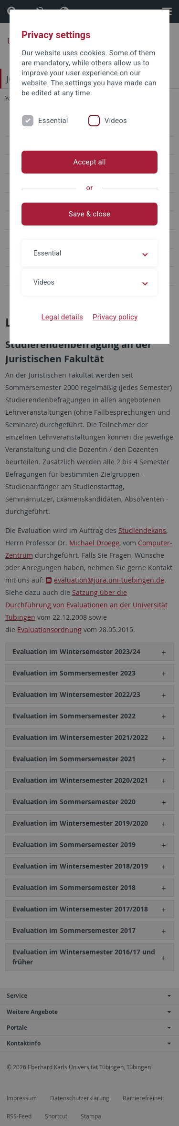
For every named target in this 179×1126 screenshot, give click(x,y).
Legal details (62, 317)
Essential (53, 120)
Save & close (89, 214)
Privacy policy (115, 317)
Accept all (89, 162)
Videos (116, 120)
